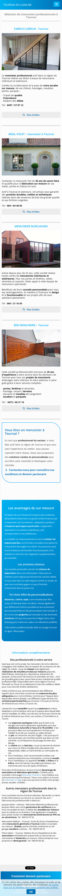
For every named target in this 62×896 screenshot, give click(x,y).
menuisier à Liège (13, 779)
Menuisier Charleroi (31, 774)
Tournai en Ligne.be (17, 5)
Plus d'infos (33, 114)
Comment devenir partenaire (31, 876)
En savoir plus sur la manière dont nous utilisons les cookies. (31, 886)
